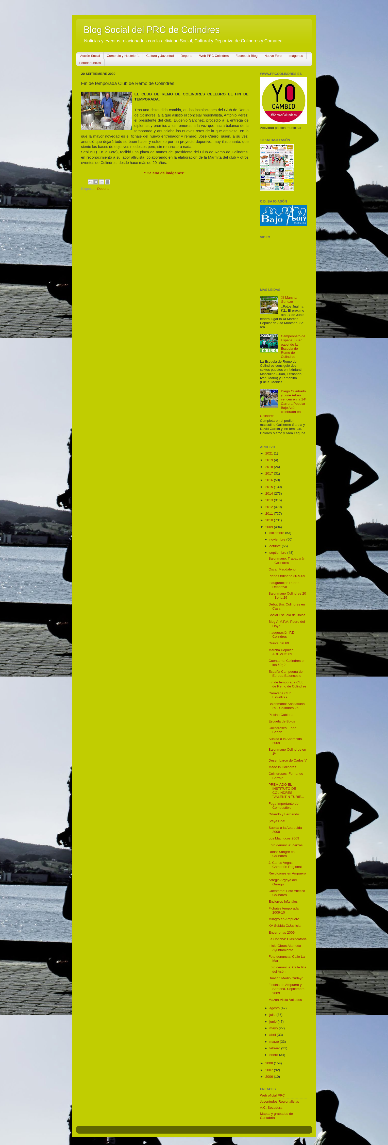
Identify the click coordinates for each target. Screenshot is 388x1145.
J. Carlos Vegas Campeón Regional (285, 865)
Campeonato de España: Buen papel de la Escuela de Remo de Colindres (293, 346)
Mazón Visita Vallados (285, 1000)
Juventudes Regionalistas (279, 1101)
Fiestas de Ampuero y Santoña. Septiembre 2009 (286, 989)
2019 (269, 460)
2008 (269, 1063)
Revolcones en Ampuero (287, 873)
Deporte (186, 56)
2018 (269, 467)
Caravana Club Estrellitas (279, 695)
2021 (269, 453)
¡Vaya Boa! (276, 821)
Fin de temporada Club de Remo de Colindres (287, 684)
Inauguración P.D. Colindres (281, 634)
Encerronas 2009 (281, 932)
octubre (275, 546)
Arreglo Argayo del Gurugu (282, 882)
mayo (274, 1028)
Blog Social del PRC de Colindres (152, 30)
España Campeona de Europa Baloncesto (285, 674)
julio (273, 1015)
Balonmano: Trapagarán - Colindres (286, 560)
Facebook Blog (246, 56)
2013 (269, 500)
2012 (269, 507)
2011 (269, 513)
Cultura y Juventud (160, 56)
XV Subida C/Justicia (284, 926)
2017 (269, 473)
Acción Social (90, 56)
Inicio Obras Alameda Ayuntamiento (284, 948)
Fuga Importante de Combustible (283, 806)
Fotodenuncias (90, 63)
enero (274, 1055)
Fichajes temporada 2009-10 (283, 910)
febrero (275, 1048)
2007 (269, 1070)
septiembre (278, 552)
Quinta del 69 (278, 643)
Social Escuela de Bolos (286, 615)
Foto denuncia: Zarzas (285, 845)
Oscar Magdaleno (282, 569)
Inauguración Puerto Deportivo (283, 585)
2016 (269, 480)
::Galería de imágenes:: (164, 173)
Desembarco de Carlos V (287, 760)
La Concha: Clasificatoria (287, 939)
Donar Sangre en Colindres (281, 854)
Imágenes (296, 56)
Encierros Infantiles (283, 901)
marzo (274, 1041)
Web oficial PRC (272, 1095)
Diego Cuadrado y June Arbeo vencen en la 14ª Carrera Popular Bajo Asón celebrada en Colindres (283, 403)
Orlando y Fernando (283, 814)
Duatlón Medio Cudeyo (285, 978)
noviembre (277, 539)
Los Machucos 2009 (283, 838)
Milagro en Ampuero (283, 919)
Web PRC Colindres (214, 56)
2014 (269, 493)
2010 (269, 520)
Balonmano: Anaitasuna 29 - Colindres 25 (286, 706)
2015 (269, 487)
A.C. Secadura (271, 1107)
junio (273, 1021)
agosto (275, 1008)
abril (273, 1035)
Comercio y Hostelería (123, 56)
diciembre (277, 533)
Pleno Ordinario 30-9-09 (286, 576)
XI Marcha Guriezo (289, 300)
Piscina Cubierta (280, 715)
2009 (269, 527)
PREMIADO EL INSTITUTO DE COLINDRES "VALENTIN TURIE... (286, 791)
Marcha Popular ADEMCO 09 (280, 652)
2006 (269, 1077)
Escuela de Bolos (281, 721)
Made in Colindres (282, 767)
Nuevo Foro (273, 56)
